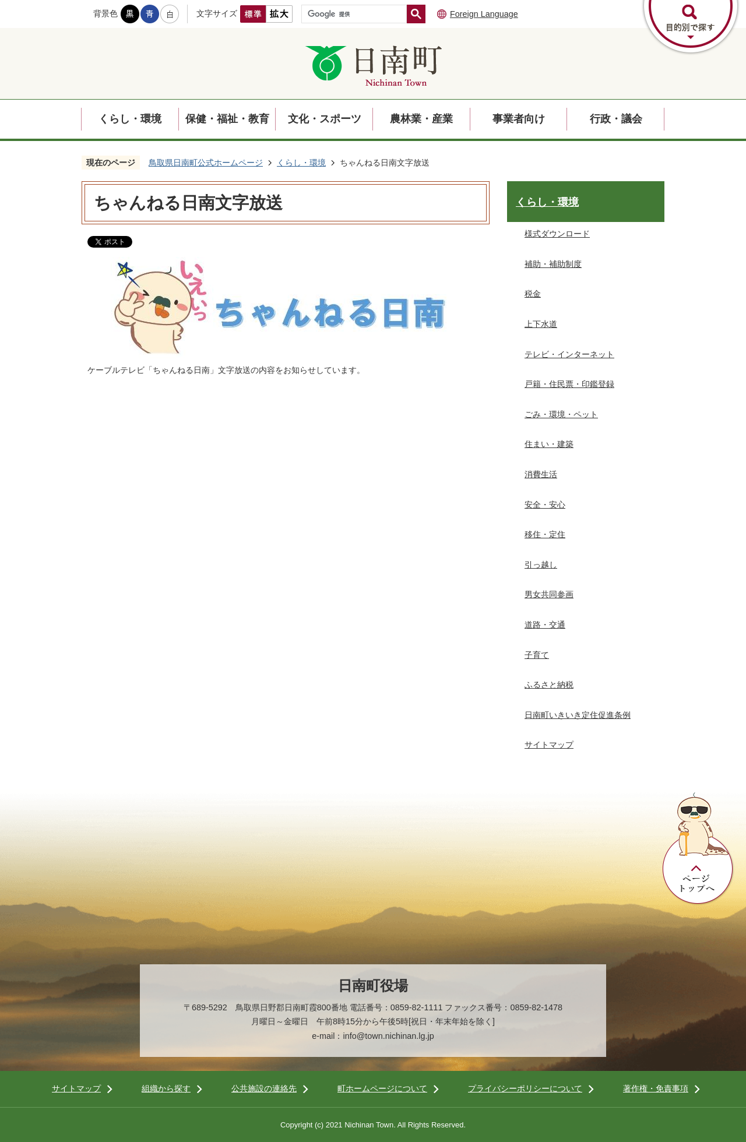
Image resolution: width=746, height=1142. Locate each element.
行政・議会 (616, 119)
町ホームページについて (382, 1088)
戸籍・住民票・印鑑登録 (569, 384)
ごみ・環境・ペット (561, 414)
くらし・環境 (129, 119)
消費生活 (541, 474)
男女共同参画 (549, 594)
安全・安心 (545, 504)
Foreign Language (484, 14)
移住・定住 (545, 534)
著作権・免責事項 (655, 1088)
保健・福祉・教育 (227, 119)
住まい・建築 (549, 444)
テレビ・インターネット (569, 354)
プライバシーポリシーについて (525, 1088)
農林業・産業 (421, 119)
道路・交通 (545, 624)
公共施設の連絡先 (264, 1088)
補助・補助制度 (553, 264)
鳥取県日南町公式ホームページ (206, 162)
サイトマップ (549, 744)
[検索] (357, 14)
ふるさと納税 (549, 684)
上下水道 (541, 324)
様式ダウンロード (557, 233)
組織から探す (166, 1088)
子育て (537, 655)
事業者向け (518, 119)
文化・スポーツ (324, 119)
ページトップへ (698, 848)
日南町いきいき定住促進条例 (578, 715)
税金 (533, 293)
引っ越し (541, 564)
